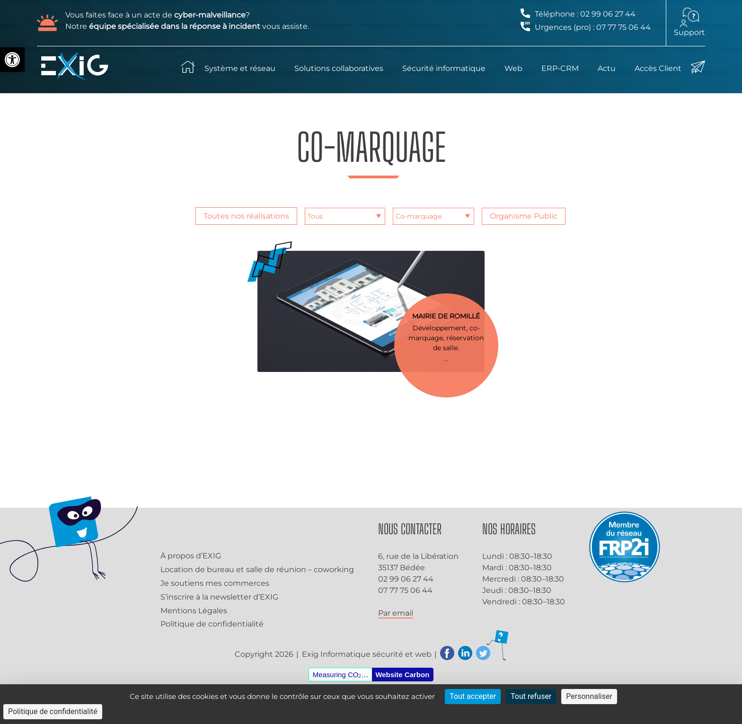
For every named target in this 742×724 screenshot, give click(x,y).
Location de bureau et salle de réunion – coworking (257, 569)
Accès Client (658, 68)
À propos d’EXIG (190, 555)
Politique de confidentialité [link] (52, 711)
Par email (395, 613)
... (446, 358)
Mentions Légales (193, 610)
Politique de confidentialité (212, 623)
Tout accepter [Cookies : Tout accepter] (473, 696)
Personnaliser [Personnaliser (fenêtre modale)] (589, 696)
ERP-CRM (560, 68)
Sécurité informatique (444, 68)
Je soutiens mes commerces (214, 583)
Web (513, 68)
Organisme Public (523, 216)
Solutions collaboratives (338, 68)
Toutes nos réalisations (246, 216)
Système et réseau (239, 68)
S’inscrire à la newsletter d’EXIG (219, 596)
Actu (607, 68)
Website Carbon (402, 675)
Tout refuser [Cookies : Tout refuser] (531, 696)
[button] (12, 59)
